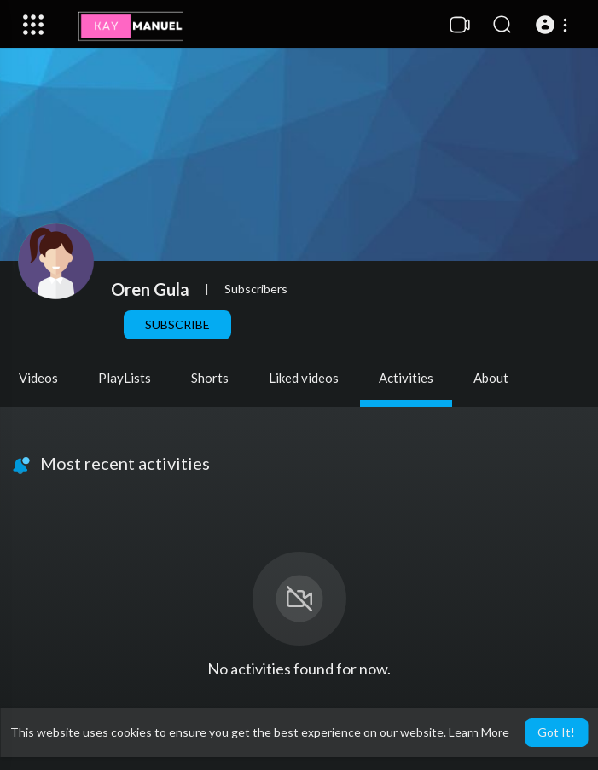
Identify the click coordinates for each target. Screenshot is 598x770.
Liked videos (304, 377)
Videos (38, 377)
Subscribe (177, 324)
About (490, 377)
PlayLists (124, 377)
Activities (406, 377)
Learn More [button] (479, 732)
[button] (554, 25)
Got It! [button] (556, 732)
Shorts (210, 377)
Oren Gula (150, 289)
